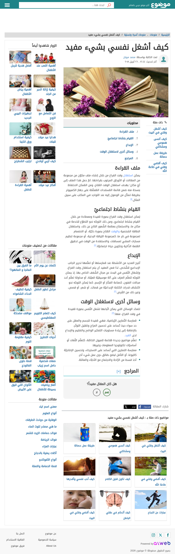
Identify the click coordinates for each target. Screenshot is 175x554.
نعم (107, 392)
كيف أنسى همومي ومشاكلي (160, 142)
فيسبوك (147, 407)
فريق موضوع (17, 546)
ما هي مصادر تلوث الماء (42, 426)
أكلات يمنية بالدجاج (45, 453)
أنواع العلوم (50, 413)
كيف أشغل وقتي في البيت (158, 130)
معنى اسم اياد (48, 406)
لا (97, 392)
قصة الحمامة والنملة (44, 466)
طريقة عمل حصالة (160, 154)
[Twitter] (160, 535)
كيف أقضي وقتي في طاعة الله (157, 167)
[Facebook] (167, 535)
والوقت (115, 231)
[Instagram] (153, 535)
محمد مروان (129, 57)
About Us (51, 546)
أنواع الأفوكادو (48, 459)
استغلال (128, 175)
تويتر (134, 407)
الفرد (128, 335)
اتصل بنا (20, 533)
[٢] (95, 245)
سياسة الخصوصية (47, 539)
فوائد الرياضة (49, 439)
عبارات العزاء (49, 446)
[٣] (113, 313)
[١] (131, 199)
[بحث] (109, 5)
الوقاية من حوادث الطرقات (41, 420)
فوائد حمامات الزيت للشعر (41, 433)
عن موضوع (50, 533)
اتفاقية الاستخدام (15, 539)
